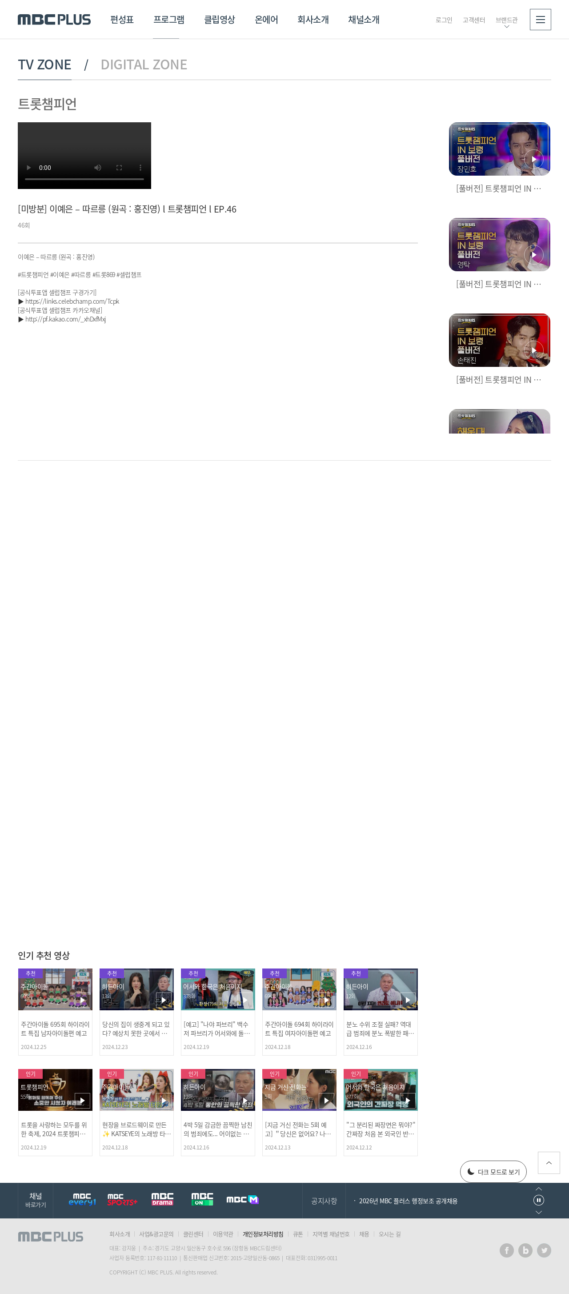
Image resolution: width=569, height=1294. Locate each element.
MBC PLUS (54, 19)
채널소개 (363, 19)
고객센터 (474, 19)
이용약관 (223, 1234)
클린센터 (193, 1234)
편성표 (122, 19)
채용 (364, 1234)
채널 (35, 1199)
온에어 (266, 19)
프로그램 (168, 19)
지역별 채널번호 (331, 1234)
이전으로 (538, 1189)
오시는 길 (390, 1234)
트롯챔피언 (47, 103)
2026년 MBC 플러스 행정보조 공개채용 (408, 1200)
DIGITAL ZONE (143, 64)
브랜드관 (507, 19)
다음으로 (538, 1212)
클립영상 (219, 19)
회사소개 (313, 19)
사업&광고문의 (156, 1234)
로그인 (444, 19)
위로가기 (549, 1163)
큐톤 (298, 1234)
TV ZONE (45, 64)
